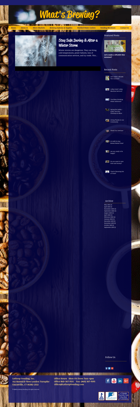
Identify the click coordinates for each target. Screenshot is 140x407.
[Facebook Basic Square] (106, 368)
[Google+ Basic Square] (112, 368)
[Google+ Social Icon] (126, 380)
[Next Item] (122, 46)
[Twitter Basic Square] (109, 368)
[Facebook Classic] (107, 380)
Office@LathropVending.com (69, 384)
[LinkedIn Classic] (120, 380)
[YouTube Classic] (114, 380)
